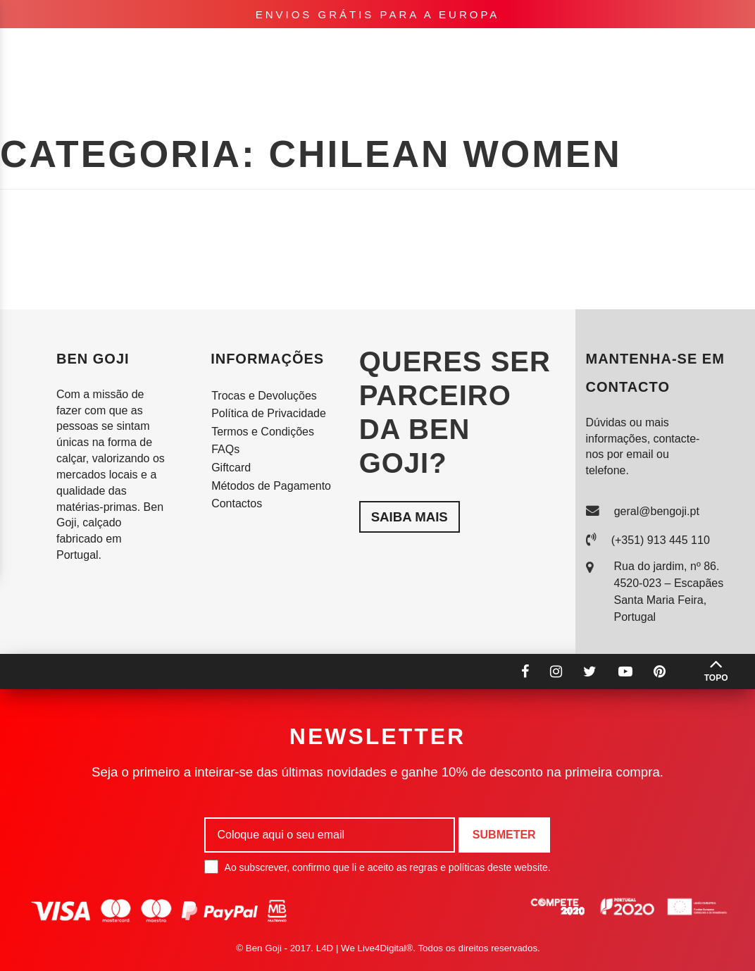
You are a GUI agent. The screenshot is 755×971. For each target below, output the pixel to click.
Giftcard (231, 468)
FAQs (225, 449)
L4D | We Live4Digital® (364, 948)
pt (594, 49)
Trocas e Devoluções (264, 396)
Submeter (504, 835)
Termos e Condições (262, 432)
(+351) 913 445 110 (660, 540)
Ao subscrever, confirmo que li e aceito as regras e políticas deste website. (377, 867)
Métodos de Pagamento (271, 486)
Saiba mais (409, 516)
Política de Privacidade (268, 413)
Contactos (236, 503)
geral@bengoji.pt (656, 511)
